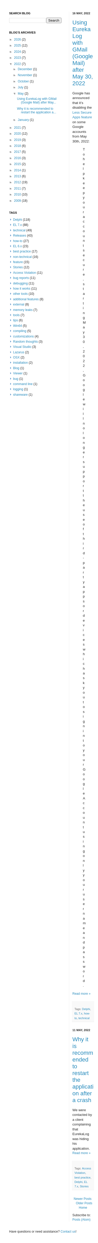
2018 (18, 146)
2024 (18, 52)
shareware (20, 394)
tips (15, 320)
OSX (16, 357)
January (24, 120)
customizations (23, 336)
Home (83, 1207)
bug (15, 379)
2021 (18, 127)
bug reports (21, 278)
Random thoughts (25, 341)
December (25, 69)
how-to (17, 241)
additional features (26, 299)
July (21, 87)
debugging (20, 283)
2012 (18, 182)
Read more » (81, 993)
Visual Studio (22, 347)
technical (84, 1018)
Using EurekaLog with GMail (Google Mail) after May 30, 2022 (82, 53)
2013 (18, 176)
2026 (18, 39)
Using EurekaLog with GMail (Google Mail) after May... (36, 100)
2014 (18, 170)
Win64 (17, 326)
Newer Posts (82, 1199)
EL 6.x (17, 246)
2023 (18, 58)
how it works (21, 288)
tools (16, 315)
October (24, 81)
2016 (18, 158)
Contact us (68, 1231)
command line (23, 384)
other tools (20, 294)
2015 (18, 164)
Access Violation (24, 273)
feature (18, 262)
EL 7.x (78, 1013)
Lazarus (18, 352)
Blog (16, 368)
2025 (18, 45)
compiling (19, 331)
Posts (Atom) (81, 1219)
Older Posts (84, 1203)
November (25, 75)
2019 (18, 140)
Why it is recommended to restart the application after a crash (83, 1069)
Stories (84, 1186)
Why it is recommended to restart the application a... (36, 110)
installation (20, 363)
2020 (18, 133)
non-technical (22, 257)
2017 (18, 152)
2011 (18, 188)
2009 (18, 201)
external (18, 304)
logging (18, 389)
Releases (19, 235)
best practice (82, 1177)
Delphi (86, 1009)
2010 (18, 194)
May (21, 93)
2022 (18, 64)
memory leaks (23, 310)
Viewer (17, 373)
